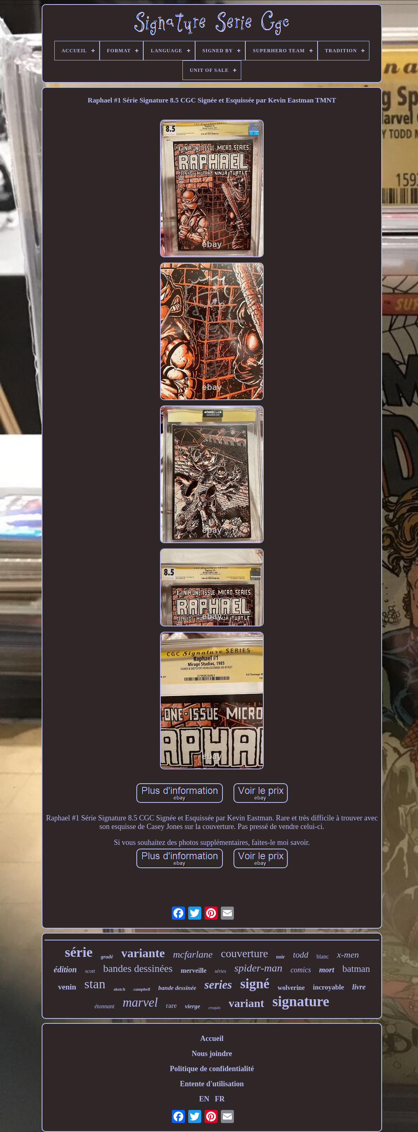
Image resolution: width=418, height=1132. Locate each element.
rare (171, 1005)
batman (356, 969)
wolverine (291, 987)
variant (246, 1003)
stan (95, 983)
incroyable (328, 987)
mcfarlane (193, 954)
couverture (244, 953)
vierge (192, 1006)
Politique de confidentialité (212, 1069)
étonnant (104, 1006)
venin (67, 987)
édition (65, 969)
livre (359, 987)
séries (220, 971)
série (79, 952)
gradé (107, 957)
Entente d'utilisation (212, 1084)
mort (326, 969)
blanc (322, 957)
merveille (194, 970)
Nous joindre (211, 1054)
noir (280, 957)
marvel (140, 1002)
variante (143, 953)
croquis (214, 1007)
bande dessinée (177, 988)
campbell (141, 989)
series (218, 984)
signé (254, 983)
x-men (348, 954)
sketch (119, 989)
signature (300, 1001)
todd (300, 955)
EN (204, 1099)
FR (220, 1099)
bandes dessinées (138, 968)
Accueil (212, 1038)
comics (301, 970)
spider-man (258, 968)
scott (90, 971)
